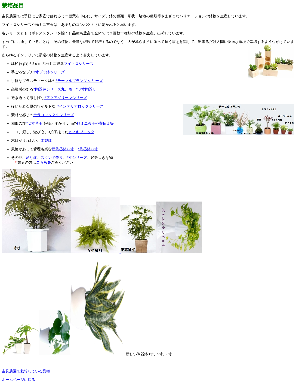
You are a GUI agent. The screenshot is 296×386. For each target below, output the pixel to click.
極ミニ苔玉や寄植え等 (95, 123)
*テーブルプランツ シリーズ (79, 81)
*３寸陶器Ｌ (86, 89)
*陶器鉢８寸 (88, 149)
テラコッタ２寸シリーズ (53, 115)
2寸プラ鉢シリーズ (49, 72)
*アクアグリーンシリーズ (65, 98)
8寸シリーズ (77, 158)
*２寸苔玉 (34, 123)
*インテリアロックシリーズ (80, 106)
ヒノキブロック (81, 132)
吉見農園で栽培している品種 (26, 371)
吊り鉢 (31, 158)
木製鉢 (46, 140)
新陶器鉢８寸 (63, 149)
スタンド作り (52, 158)
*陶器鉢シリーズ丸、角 (52, 89)
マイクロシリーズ (78, 64)
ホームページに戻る (18, 380)
